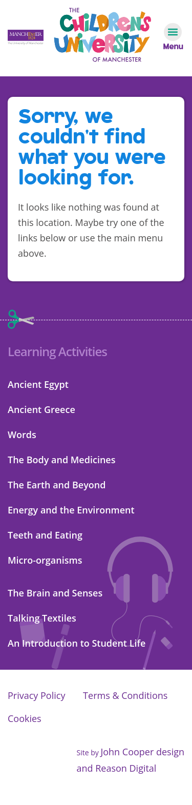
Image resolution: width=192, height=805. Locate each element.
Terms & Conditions (125, 695)
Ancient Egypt (38, 384)
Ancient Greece (41, 409)
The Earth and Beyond (56, 485)
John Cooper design (142, 752)
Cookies (24, 718)
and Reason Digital (116, 768)
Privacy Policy (36, 695)
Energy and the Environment (71, 510)
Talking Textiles (42, 618)
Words (22, 434)
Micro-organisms (45, 560)
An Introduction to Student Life (76, 643)
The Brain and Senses (55, 593)
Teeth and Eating (45, 535)
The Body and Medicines (61, 459)
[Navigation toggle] (172, 37)
